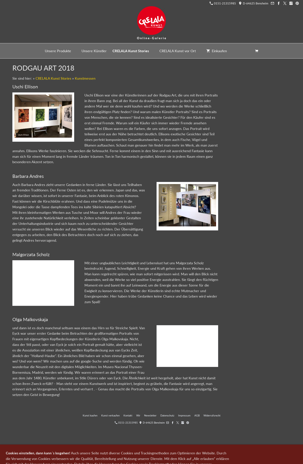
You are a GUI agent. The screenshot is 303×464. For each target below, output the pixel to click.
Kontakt (127, 415)
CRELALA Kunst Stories (53, 78)
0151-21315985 (222, 3)
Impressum (184, 415)
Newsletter (150, 415)
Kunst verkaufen (110, 415)
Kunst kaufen (90, 415)
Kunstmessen (85, 78)
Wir (138, 415)
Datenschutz (167, 415)
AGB (197, 415)
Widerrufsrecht (211, 415)
